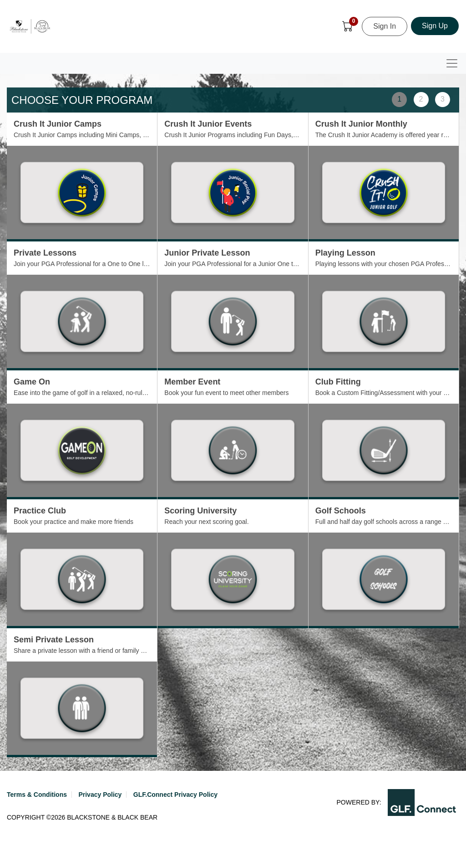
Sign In (384, 26)
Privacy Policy (100, 794)
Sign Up (435, 26)
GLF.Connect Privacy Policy (175, 794)
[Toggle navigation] (452, 63)
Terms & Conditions (37, 794)
